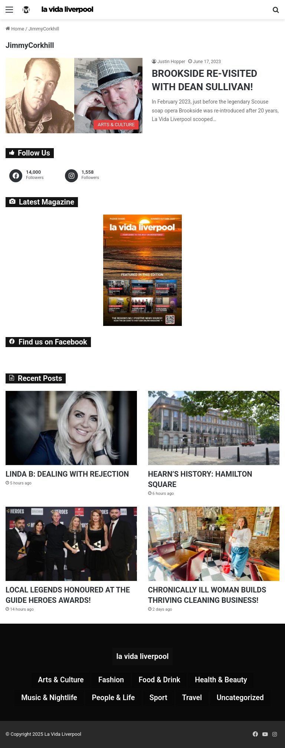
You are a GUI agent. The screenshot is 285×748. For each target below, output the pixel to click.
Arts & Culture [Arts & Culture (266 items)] (59, 680)
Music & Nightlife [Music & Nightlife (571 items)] (47, 698)
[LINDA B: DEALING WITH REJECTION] (71, 428)
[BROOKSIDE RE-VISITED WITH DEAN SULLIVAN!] (74, 95)
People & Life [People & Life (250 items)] (113, 698)
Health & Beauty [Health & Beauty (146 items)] (222, 680)
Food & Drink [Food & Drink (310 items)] (159, 680)
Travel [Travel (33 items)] (193, 698)
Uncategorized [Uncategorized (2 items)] (242, 698)
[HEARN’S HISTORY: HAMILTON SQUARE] (213, 428)
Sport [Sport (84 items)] (159, 698)
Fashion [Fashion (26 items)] (111, 680)
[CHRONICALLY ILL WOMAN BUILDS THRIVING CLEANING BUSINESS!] (213, 544)
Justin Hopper (171, 61)
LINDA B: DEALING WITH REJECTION (67, 474)
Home (15, 29)
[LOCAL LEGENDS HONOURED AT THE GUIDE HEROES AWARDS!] (71, 544)
